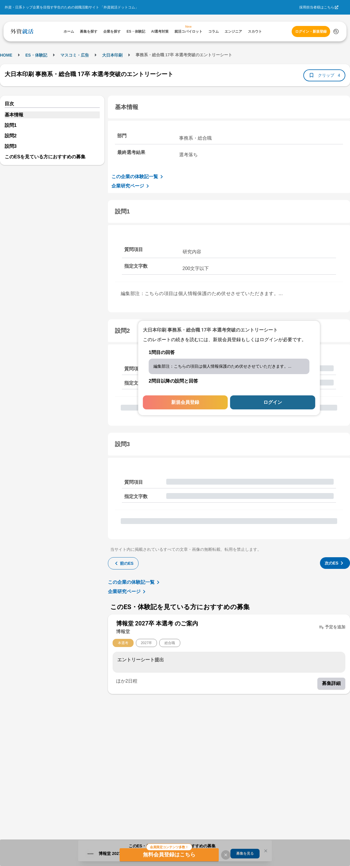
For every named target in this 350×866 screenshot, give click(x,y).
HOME (6, 55)
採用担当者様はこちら (316, 7)
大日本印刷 (112, 55)
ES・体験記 (36, 55)
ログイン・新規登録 (311, 31)
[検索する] (336, 31)
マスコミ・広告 (74, 55)
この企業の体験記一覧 (138, 176)
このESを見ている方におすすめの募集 (45, 156)
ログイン (272, 402)
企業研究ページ (131, 186)
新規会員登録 (185, 402)
